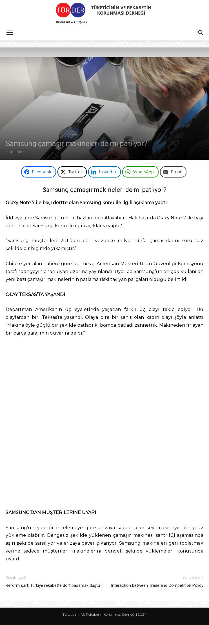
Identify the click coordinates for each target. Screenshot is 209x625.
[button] (10, 32)
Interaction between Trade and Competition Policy (157, 585)
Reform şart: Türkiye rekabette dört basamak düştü (53, 585)
